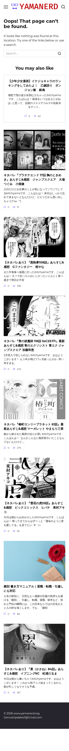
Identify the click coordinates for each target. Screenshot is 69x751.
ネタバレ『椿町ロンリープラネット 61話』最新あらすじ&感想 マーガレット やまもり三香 (33, 427)
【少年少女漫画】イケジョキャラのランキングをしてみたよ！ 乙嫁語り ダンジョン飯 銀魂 (34, 85)
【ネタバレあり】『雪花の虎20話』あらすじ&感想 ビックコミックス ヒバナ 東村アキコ (34, 507)
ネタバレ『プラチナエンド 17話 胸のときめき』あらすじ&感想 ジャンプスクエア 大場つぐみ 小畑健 (34, 179)
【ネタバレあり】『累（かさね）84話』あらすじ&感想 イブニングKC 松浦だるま (34, 671)
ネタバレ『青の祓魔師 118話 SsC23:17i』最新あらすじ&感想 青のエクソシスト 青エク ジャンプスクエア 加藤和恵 (34, 345)
